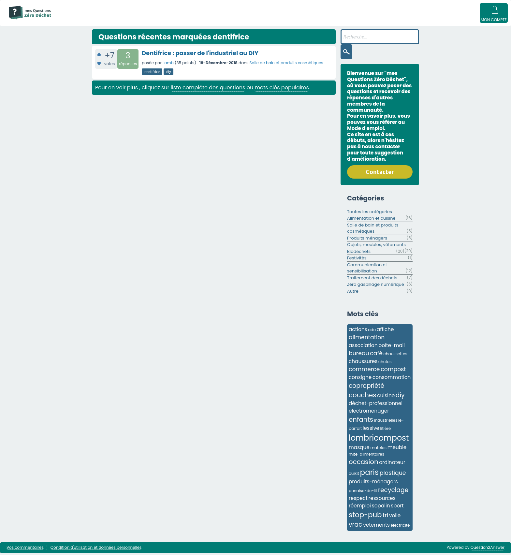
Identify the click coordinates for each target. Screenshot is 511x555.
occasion (363, 463)
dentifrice (152, 74)
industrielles (386, 422)
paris (369, 474)
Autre (352, 293)
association (363, 347)
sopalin (381, 507)
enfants (361, 421)
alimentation (367, 339)
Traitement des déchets (372, 280)
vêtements (376, 526)
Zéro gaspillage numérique (375, 286)
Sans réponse (146, 20)
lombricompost (379, 439)
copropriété (366, 387)
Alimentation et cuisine (371, 220)
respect (358, 500)
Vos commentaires (25, 550)
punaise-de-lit (363, 492)
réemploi (360, 507)
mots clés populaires (282, 89)
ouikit (354, 475)
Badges (333, 20)
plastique (393, 475)
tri (385, 517)
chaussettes (395, 355)
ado (372, 331)
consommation (391, 379)
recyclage (393, 492)
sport (397, 507)
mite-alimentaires (366, 456)
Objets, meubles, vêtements (376, 246)
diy (168, 74)
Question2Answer (487, 549)
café (376, 355)
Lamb (168, 64)
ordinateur (392, 464)
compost (393, 371)
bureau (359, 355)
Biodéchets (359, 253)
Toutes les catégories (369, 214)
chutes (385, 363)
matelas (378, 449)
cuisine (386, 397)
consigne (360, 379)
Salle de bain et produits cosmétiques (286, 64)
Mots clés (181, 20)
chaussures (363, 363)
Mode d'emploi (78, 20)
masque (359, 449)
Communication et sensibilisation (367, 270)
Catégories (213, 20)
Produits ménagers (367, 240)
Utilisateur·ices (250, 20)
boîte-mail (391, 347)
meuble (397, 449)
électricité (400, 527)
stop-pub (365, 516)
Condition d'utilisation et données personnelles (96, 550)
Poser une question (295, 20)
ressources (382, 500)
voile (395, 517)
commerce (364, 371)
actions (358, 331)
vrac (355, 526)
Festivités (356, 260)
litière (385, 430)
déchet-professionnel (375, 405)
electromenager (369, 412)
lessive (371, 430)
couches (362, 397)
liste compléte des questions (208, 89)
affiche (385, 331)
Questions (112, 20)
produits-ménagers (373, 483)
